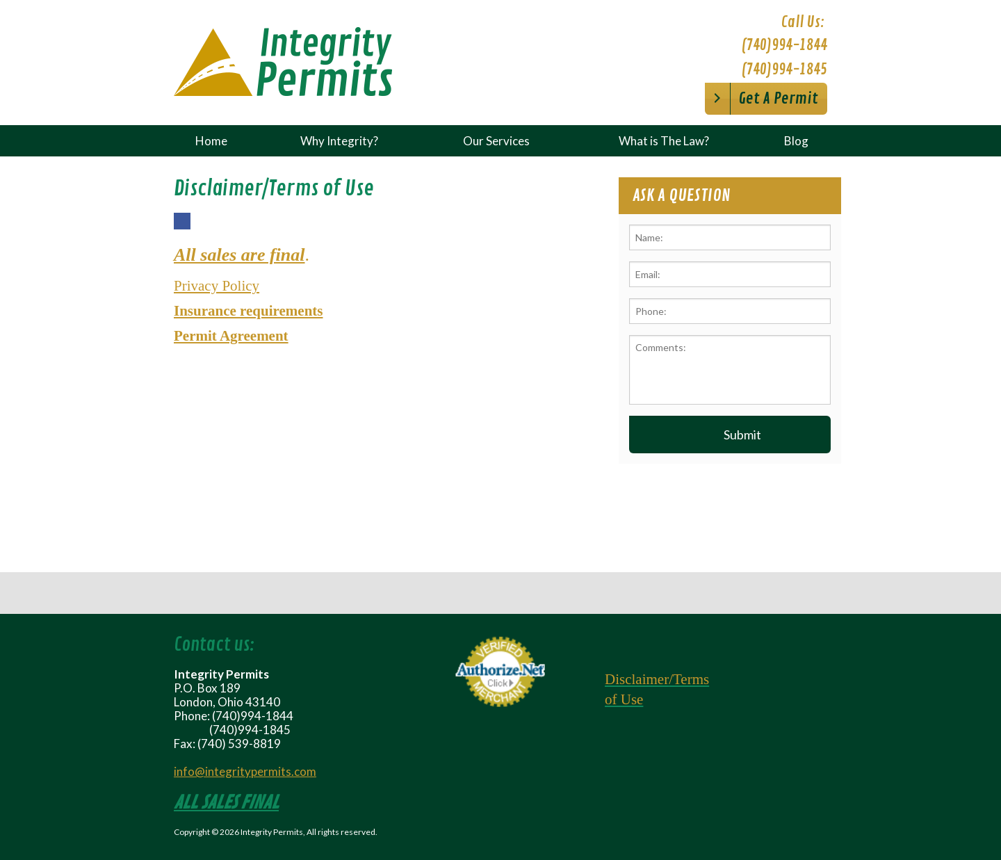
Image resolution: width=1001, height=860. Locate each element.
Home (211, 140)
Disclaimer (637, 679)
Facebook (182, 228)
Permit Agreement (231, 335)
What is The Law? (664, 140)
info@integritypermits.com (245, 771)
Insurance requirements (248, 310)
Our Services (496, 140)
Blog (796, 140)
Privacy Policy (216, 285)
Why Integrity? (339, 140)
